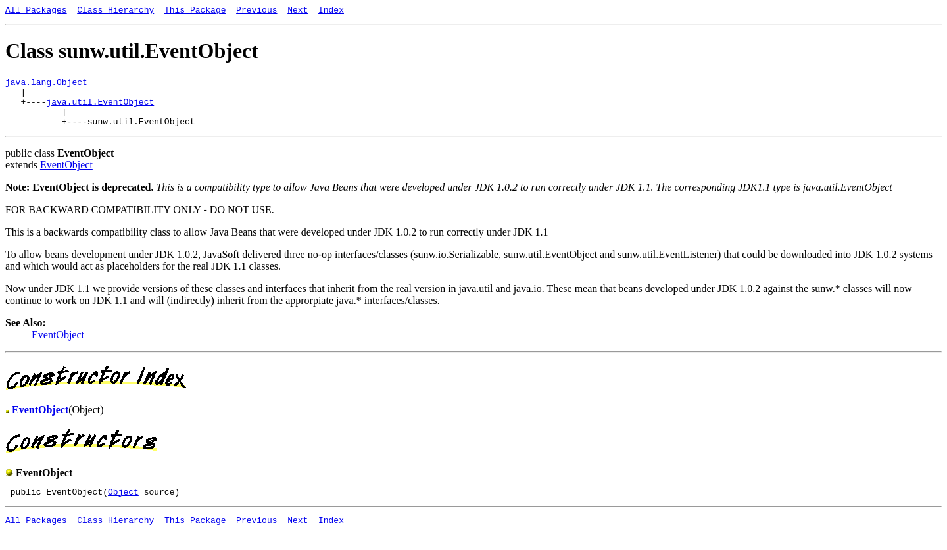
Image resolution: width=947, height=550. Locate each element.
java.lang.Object (46, 85)
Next (297, 11)
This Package (195, 11)
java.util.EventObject (100, 109)
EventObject (66, 176)
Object (123, 505)
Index (331, 11)
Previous (256, 11)
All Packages (36, 11)
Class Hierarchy (115, 11)
